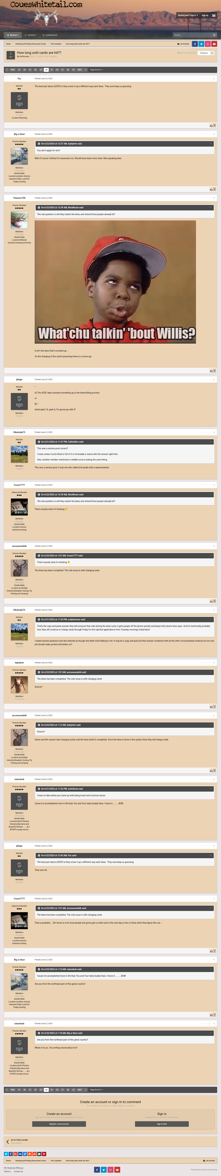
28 (68, 70)
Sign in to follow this (188, 53)
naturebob (19, 779)
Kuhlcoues (24, 56)
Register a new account (59, 1124)
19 (19, 70)
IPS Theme (8, 1168)
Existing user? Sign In (188, 15)
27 (63, 70)
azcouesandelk (19, 546)
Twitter (201, 44)
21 (30, 70)
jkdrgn (19, 379)
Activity (32, 35)
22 (36, 70)
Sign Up (205, 15)
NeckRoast (73, 207)
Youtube (214, 44)
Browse (14, 35)
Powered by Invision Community (204, 1170)
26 (57, 70)
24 (46, 70)
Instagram (208, 44)
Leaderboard (51, 35)
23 (41, 70)
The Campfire (51, 56)
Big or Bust (19, 134)
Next (80, 70)
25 (52, 70)
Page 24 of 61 (96, 70)
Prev (13, 70)
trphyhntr (72, 143)
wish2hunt (73, 788)
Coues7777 (19, 485)
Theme (7, 1171)
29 (73, 70)
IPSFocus (19, 1168)
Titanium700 (19, 198)
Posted (43, 79)
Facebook (195, 44)
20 (25, 70)
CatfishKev (73, 441)
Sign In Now (162, 1124)
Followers (204, 53)
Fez (19, 78)
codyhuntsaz (74, 619)
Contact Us (18, 1171)
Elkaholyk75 (19, 432)
